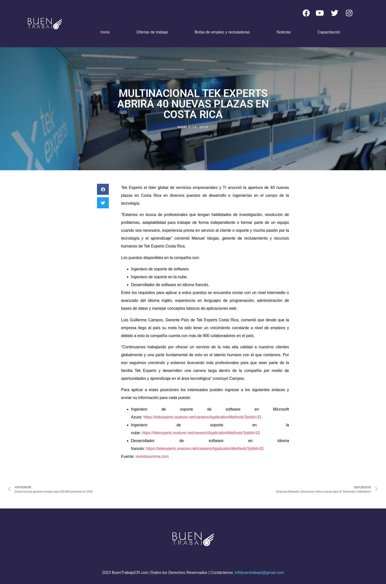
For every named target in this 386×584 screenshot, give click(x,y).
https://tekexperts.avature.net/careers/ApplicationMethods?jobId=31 (202, 417)
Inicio (105, 32)
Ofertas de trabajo (152, 32)
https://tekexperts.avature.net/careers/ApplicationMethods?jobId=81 (205, 448)
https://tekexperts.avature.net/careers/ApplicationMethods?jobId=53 (201, 433)
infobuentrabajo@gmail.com (259, 572)
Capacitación (329, 32)
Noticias (284, 32)
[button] (103, 189)
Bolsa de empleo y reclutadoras (222, 32)
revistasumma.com (152, 456)
